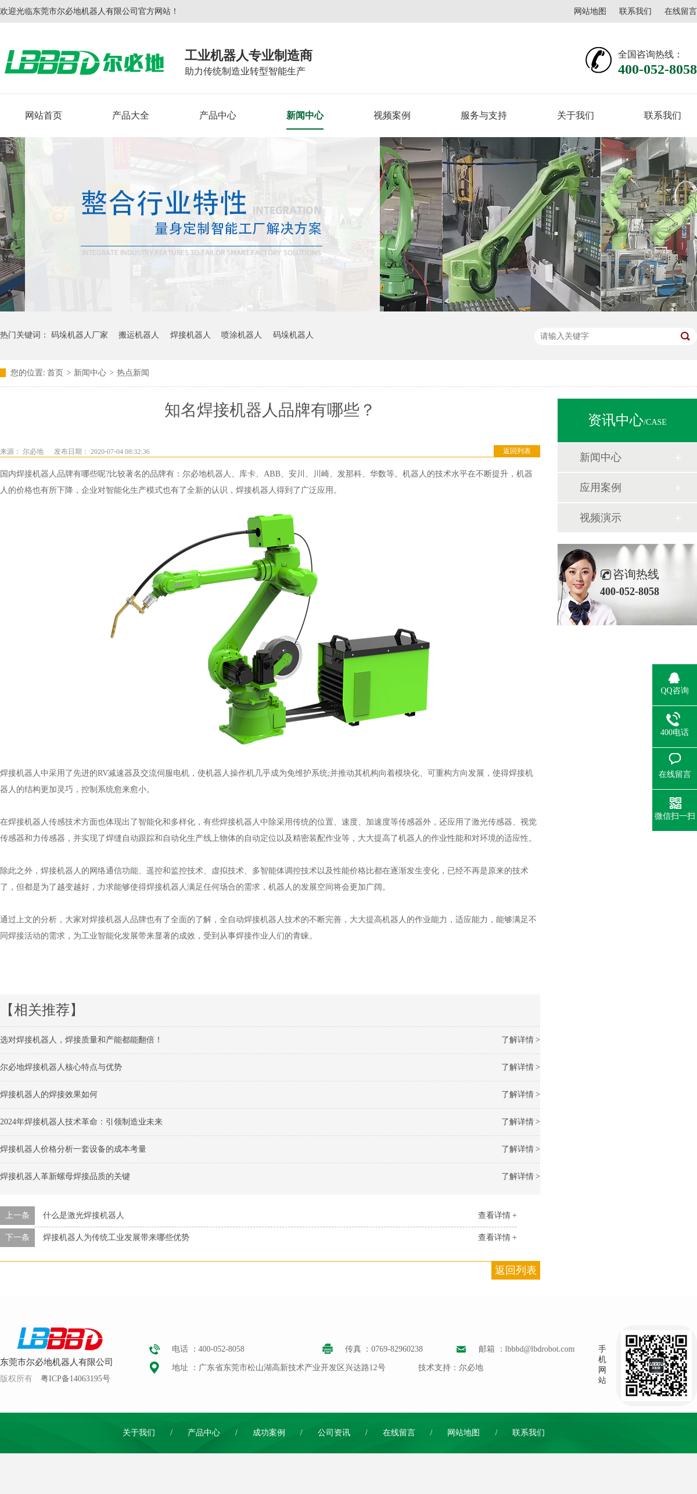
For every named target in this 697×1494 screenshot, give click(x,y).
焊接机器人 (190, 335)
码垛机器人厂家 (79, 335)
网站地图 (590, 11)
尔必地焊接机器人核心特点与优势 (61, 1067)
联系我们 (635, 11)
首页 (55, 372)
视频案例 (392, 115)
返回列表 (517, 451)
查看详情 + (497, 1215)
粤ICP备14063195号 (75, 1378)
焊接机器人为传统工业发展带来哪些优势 (116, 1237)
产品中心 (217, 115)
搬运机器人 (138, 335)
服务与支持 (484, 115)
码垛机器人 (293, 335)
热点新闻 (133, 372)
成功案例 (269, 1432)
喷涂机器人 (241, 335)
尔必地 (33, 451)
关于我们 (575, 115)
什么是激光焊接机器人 (83, 1215)
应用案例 (600, 487)
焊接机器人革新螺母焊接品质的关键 (65, 1176)
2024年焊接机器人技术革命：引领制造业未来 (81, 1121)
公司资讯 (334, 1432)
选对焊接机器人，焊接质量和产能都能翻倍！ (81, 1040)
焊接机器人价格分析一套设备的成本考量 (73, 1149)
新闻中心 (305, 115)
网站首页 (43, 115)
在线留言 (680, 11)
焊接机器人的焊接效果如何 (49, 1094)
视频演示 (600, 518)
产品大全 (130, 115)
